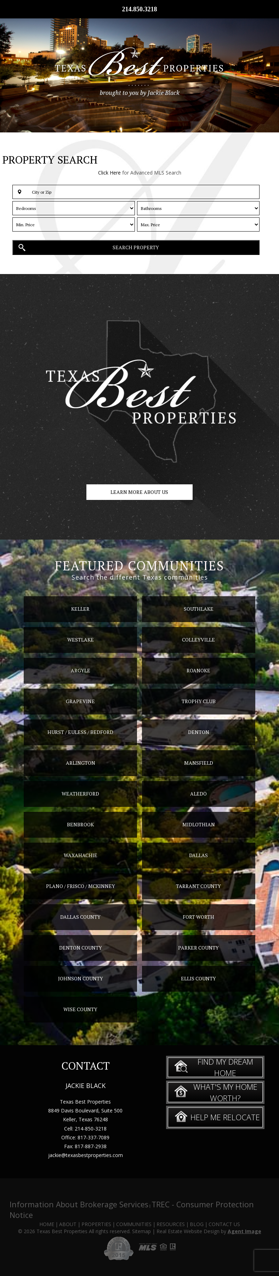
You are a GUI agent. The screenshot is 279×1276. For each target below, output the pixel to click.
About (67, 1224)
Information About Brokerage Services (79, 1204)
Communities (134, 1224)
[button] (136, 192)
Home (46, 1224)
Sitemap (141, 1231)
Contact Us (224, 1224)
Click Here (109, 172)
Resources (170, 1224)
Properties (96, 1224)
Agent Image (244, 1231)
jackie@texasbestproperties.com (85, 1155)
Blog (197, 1224)
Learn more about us (139, 492)
